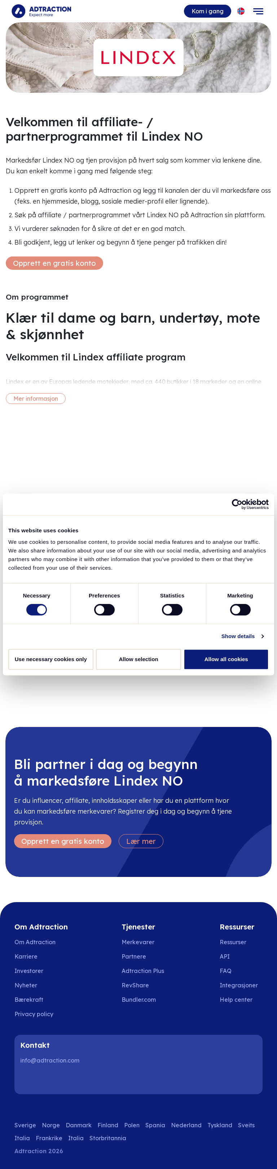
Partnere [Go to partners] (134, 956)
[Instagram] (52, 1079)
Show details (238, 636)
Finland (107, 1125)
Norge (51, 1125)
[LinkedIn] (29, 1079)
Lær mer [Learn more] (141, 841)
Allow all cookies (226, 659)
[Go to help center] (241, 999)
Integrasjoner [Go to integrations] (239, 985)
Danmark (79, 1125)
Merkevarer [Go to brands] (138, 942)
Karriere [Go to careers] (26, 956)
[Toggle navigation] (258, 11)
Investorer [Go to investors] (28, 970)
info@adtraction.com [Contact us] (49, 1060)
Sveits (246, 1125)
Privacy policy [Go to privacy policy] (33, 1014)
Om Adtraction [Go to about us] (35, 942)
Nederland (186, 1125)
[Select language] (241, 11)
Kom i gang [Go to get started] (208, 11)
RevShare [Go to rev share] (135, 985)
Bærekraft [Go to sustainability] (28, 999)
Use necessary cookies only (51, 659)
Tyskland (219, 1125)
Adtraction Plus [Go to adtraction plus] (143, 970)
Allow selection (138, 659)
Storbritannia (107, 1138)
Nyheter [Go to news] (25, 985)
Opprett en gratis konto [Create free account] (54, 263)
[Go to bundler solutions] (144, 999)
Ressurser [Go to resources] (233, 942)
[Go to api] (241, 956)
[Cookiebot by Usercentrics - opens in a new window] (237, 504)
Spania (155, 1125)
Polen (132, 1125)
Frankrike (49, 1138)
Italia (22, 1138)
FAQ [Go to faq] (226, 970)
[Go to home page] (41, 11)
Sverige (25, 1125)
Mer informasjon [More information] (35, 398)
